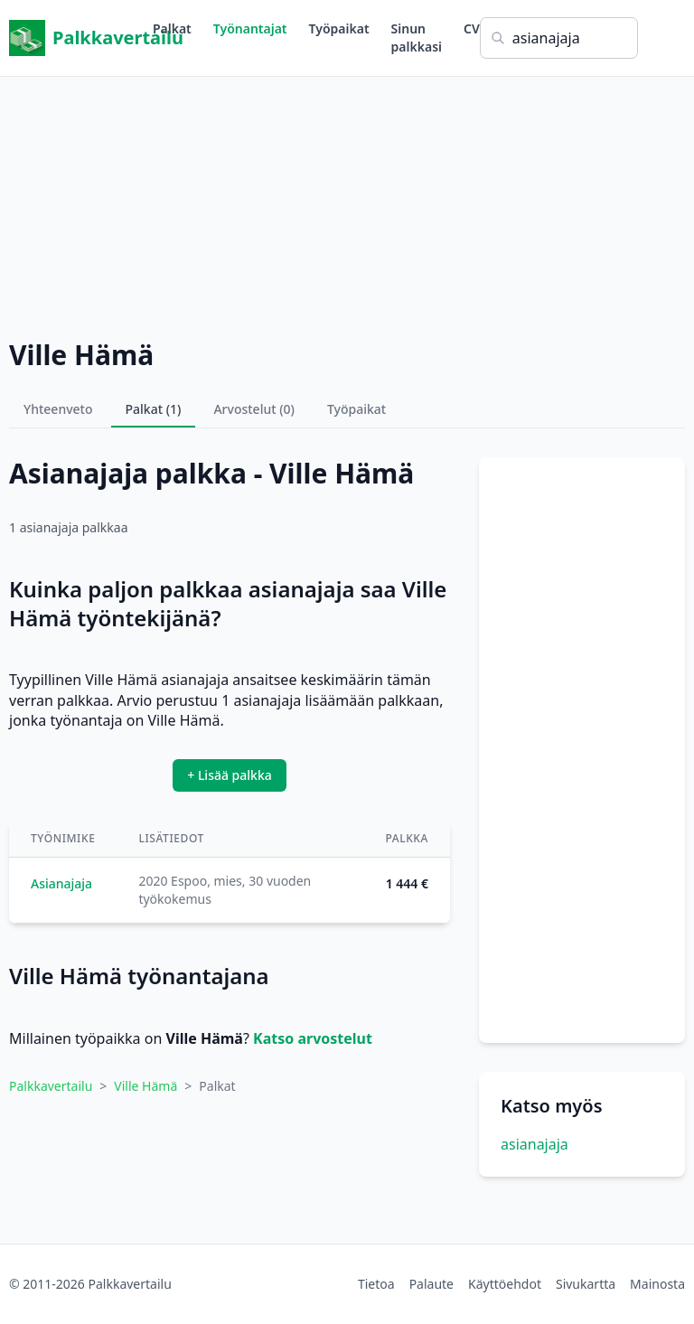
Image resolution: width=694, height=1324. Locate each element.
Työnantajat (250, 28)
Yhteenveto (58, 409)
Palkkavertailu (81, 38)
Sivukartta (585, 1283)
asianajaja (534, 1144)
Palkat (172, 28)
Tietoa (376, 1283)
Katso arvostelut (312, 1038)
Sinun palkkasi (416, 37)
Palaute (431, 1283)
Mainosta (657, 1283)
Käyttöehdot (504, 1283)
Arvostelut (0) (254, 409)
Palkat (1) (154, 409)
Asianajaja (61, 883)
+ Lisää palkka (229, 775)
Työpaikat (339, 28)
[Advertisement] (347, 203)
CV (472, 28)
